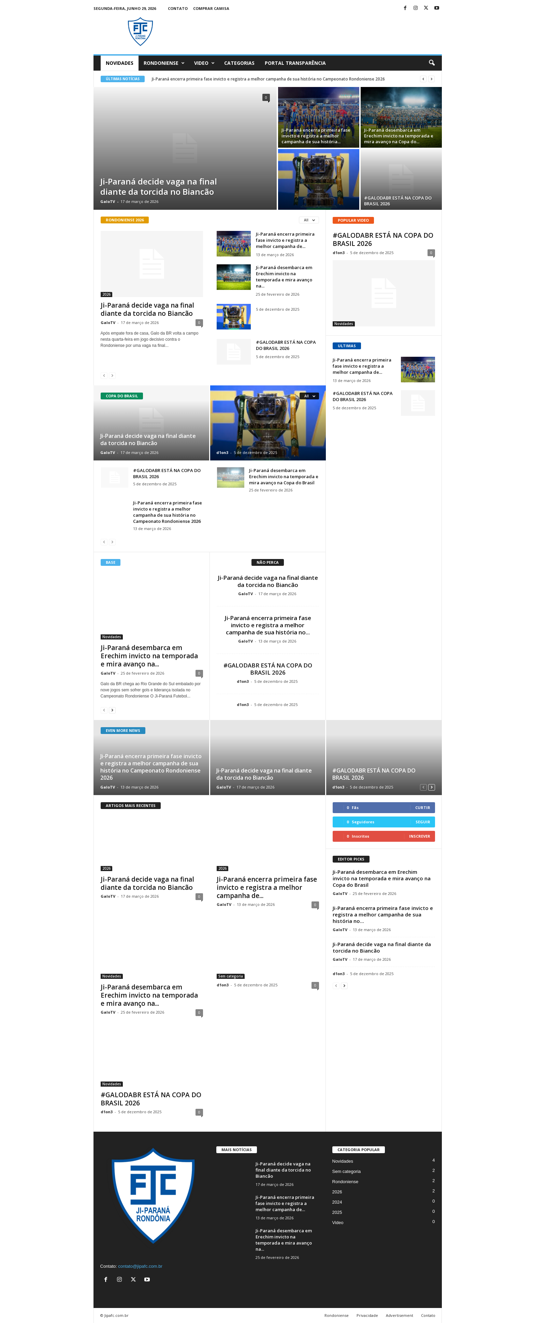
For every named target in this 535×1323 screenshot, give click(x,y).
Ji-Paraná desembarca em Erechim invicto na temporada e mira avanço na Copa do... (398, 136)
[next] (431, 79)
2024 (337, 1202)
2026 (106, 294)
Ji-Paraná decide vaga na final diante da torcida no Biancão (158, 186)
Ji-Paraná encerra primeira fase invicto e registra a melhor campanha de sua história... (315, 136)
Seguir (423, 821)
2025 (337, 1212)
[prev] (423, 79)
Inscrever (419, 836)
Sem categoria (230, 981)
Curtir (422, 807)
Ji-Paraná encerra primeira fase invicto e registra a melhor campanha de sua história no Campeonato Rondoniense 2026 (268, 79)
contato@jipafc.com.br (140, 1266)
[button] (431, 63)
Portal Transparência (295, 63)
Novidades (119, 63)
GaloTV (107, 201)
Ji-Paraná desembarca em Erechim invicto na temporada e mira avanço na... (284, 276)
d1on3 (222, 452)
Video (204, 63)
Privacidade (367, 1315)
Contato (178, 8)
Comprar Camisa (211, 8)
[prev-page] (104, 375)
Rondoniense (164, 63)
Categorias (239, 63)
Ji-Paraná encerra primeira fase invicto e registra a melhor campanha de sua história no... (268, 625)
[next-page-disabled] (112, 375)
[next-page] (112, 710)
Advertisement (399, 1315)
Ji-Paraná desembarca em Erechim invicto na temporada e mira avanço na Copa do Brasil (283, 476)
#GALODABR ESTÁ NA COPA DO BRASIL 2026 (398, 201)
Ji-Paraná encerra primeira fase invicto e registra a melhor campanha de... (285, 240)
